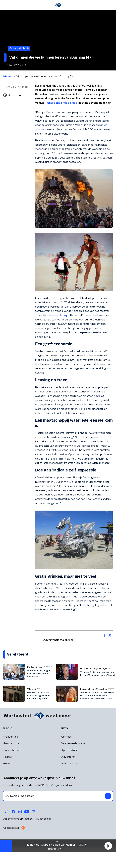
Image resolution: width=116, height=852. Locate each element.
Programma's (11, 743)
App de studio (69, 750)
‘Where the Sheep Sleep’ (62, 103)
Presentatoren (12, 750)
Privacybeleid (43, 818)
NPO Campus (69, 763)
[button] (108, 845)
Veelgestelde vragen (73, 743)
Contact (66, 736)
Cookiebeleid (11, 827)
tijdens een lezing (56, 315)
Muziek (7, 757)
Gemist (7, 763)
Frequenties (10, 736)
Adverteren (68, 757)
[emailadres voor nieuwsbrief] (58, 796)
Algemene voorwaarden (18, 818)
